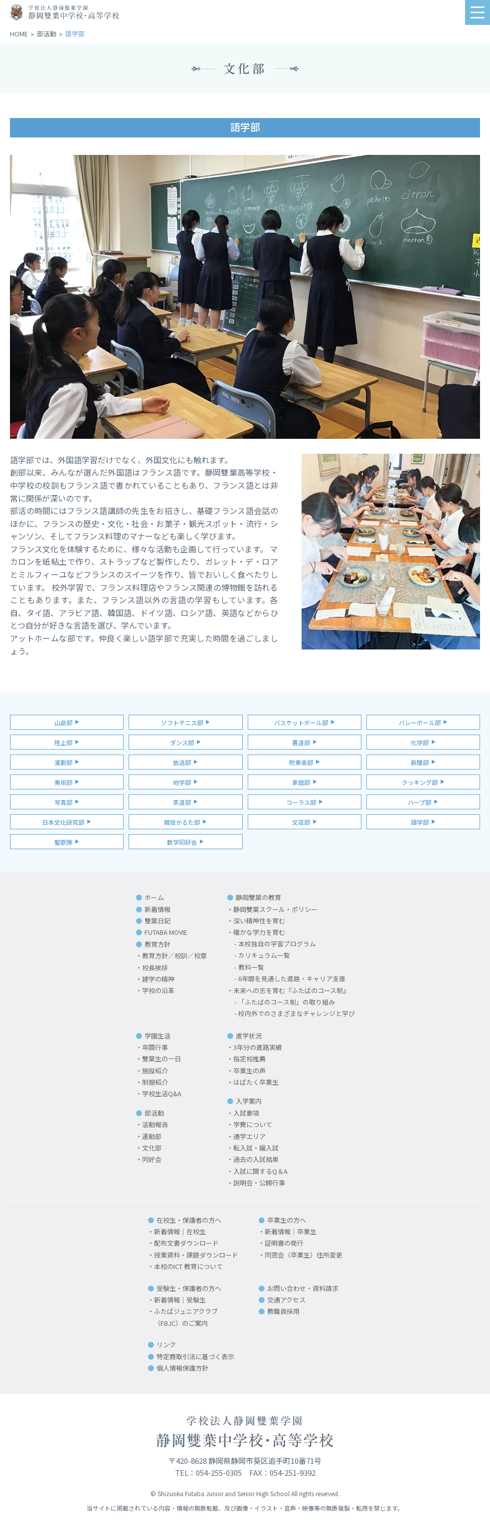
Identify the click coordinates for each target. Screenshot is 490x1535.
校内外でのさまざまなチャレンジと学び (296, 1014)
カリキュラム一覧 (264, 955)
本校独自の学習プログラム (277, 944)
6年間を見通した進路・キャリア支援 (291, 979)
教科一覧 (251, 967)
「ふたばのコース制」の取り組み (286, 1002)
